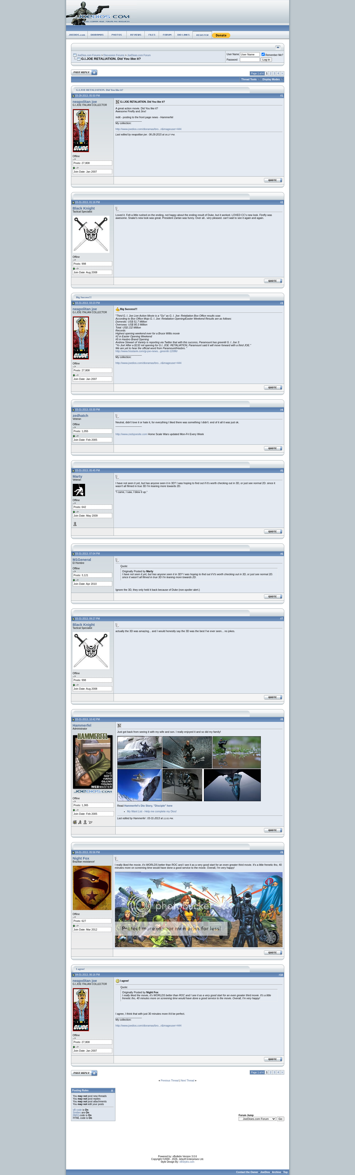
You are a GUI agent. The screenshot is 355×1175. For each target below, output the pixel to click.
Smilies (77, 1112)
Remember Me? (272, 55)
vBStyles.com (187, 1161)
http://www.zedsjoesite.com (131, 434)
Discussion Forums (114, 55)
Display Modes (271, 79)
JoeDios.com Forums (88, 55)
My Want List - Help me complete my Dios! (152, 811)
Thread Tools (249, 79)
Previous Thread (170, 1080)
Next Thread (187, 1080)
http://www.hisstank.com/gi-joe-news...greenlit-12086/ (147, 351)
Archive (276, 1172)
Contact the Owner (247, 1172)
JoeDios (265, 1172)
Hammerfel (82, 725)
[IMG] (76, 1115)
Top (285, 1172)
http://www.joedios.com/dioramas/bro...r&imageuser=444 (148, 129)
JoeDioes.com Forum (139, 55)
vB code (77, 1110)
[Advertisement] (177, 1144)
